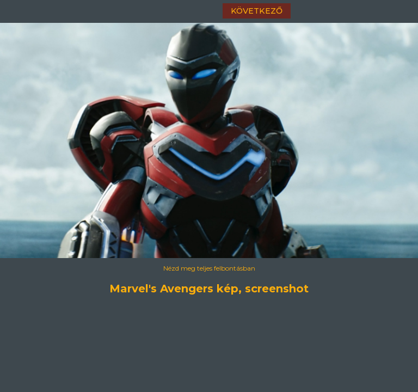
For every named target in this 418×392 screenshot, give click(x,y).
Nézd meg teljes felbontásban (209, 268)
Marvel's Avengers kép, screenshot (209, 288)
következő (256, 11)
